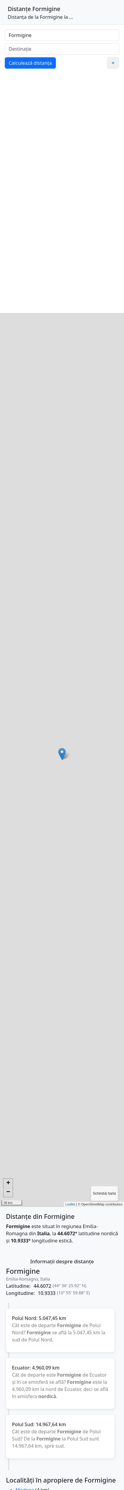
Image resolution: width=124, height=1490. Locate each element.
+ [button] (8, 1183)
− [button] (8, 1192)
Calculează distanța (30, 63)
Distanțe (19, 9)
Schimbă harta (104, 1193)
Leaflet (70, 1204)
